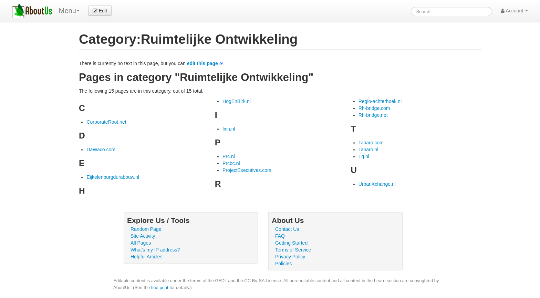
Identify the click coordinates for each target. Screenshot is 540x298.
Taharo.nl (368, 149)
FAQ (280, 236)
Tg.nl (364, 156)
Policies (283, 263)
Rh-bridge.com (374, 108)
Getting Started (291, 243)
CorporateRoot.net (106, 122)
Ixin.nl (228, 129)
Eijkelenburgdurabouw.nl (112, 177)
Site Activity (143, 236)
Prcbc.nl (231, 163)
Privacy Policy (290, 256)
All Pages (141, 243)
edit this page (202, 63)
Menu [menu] (69, 10)
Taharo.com (371, 142)
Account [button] (514, 10)
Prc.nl (228, 156)
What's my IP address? (155, 250)
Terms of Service (293, 250)
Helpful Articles (147, 256)
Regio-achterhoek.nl (380, 101)
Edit (100, 10)
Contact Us (287, 229)
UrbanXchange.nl (377, 184)
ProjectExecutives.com (246, 170)
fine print (159, 287)
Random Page (146, 229)
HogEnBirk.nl (236, 101)
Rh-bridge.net (373, 115)
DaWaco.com (100, 149)
